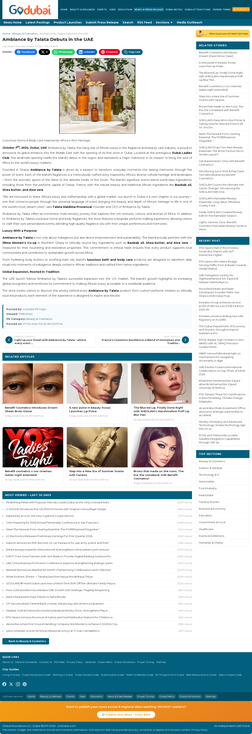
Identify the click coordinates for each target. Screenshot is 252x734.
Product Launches (68, 22)
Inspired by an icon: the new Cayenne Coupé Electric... (41, 515)
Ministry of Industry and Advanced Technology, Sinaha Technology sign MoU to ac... (222, 425)
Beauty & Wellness (82, 9)
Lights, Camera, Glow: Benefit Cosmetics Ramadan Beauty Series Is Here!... (223, 226)
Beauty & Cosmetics (25, 33)
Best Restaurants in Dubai (201, 674)
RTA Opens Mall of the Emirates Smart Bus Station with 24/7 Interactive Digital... (218, 251)
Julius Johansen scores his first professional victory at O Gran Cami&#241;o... (53, 630)
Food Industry (208, 488)
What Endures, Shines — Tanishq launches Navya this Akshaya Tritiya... (50, 576)
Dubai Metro (174, 9)
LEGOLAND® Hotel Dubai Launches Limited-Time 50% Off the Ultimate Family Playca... (61, 583)
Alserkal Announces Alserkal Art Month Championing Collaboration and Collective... (59, 569)
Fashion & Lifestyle (210, 468)
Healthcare (206, 529)
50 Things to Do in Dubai (169, 674)
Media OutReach (189, 22)
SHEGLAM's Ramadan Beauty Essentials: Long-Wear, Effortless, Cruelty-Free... (219, 202)
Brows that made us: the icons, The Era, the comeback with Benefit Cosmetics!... (221, 110)
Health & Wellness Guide (139, 674)
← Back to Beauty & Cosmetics (26, 641)
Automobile (206, 481)
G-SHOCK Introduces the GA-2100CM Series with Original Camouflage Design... (57, 509)
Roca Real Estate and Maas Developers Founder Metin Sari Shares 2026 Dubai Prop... (219, 292)
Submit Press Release (102, 22)
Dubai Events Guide (112, 674)
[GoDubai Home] (30, 9)
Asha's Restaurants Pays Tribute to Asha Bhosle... (36, 596)
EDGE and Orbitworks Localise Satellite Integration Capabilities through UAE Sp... (219, 439)
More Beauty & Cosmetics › (170, 356)
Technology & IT (209, 474)
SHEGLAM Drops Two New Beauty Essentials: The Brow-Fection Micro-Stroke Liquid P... (221, 151)
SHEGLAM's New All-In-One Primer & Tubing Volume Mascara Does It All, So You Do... (222, 124)
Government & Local (212, 522)
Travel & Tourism (209, 502)
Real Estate (206, 495)
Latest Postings (38, 22)
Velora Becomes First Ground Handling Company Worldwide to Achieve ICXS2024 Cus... (62, 624)
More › (242, 45)
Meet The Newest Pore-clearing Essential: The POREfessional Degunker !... (53, 529)
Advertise (90, 662)
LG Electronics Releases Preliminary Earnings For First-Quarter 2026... (50, 536)
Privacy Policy (75, 662)
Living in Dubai (11, 674)
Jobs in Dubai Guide (230, 674)
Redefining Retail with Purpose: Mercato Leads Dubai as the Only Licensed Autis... (58, 502)
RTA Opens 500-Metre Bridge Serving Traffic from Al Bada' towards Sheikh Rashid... (222, 265)
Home (64, 9)
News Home (13, 22)
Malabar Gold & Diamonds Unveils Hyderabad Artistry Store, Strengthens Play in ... (58, 610)
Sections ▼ (164, 22)
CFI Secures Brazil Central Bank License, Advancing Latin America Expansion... (56, 603)
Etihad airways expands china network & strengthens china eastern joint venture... (58, 549)
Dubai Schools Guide (87, 674)
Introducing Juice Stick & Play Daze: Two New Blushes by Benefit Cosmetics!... (222, 175)
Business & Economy (212, 508)
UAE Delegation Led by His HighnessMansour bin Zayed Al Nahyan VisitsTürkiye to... (218, 279)
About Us (7, 662)
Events (102, 9)
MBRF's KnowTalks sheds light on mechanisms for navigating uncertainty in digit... (220, 357)
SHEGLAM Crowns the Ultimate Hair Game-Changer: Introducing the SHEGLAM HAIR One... (221, 188)
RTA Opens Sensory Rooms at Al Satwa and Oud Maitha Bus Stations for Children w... (60, 617)
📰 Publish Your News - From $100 (126, 714)
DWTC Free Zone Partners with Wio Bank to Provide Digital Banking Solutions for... (59, 556)
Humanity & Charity (211, 542)
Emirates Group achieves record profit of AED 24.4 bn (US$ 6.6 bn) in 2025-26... (221, 306)
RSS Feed (144, 22)
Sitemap (161, 662)
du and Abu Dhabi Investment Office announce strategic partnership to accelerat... (222, 412)
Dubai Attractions (197, 9)
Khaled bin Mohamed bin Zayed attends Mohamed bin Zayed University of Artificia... (219, 384)
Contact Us (45, 662)
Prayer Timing (222, 9)
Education (125, 9)
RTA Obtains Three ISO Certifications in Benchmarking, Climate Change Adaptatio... (222, 398)
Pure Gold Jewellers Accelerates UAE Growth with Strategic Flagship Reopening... (58, 590)
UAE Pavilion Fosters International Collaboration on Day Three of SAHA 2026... (222, 371)
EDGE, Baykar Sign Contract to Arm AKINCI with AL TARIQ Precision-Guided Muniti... (221, 343)
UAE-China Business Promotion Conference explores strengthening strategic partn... (60, 563)
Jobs (112, 9)
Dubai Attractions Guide (36, 674)
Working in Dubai (62, 674)
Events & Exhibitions (211, 535)
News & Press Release (149, 9)
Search (128, 22)
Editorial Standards (26, 662)
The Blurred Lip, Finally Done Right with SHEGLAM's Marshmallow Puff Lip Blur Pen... (221, 76)
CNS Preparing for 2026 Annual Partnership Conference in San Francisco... (53, 522)
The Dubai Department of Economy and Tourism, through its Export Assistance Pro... (222, 330)
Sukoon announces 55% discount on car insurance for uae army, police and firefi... (58, 542)
